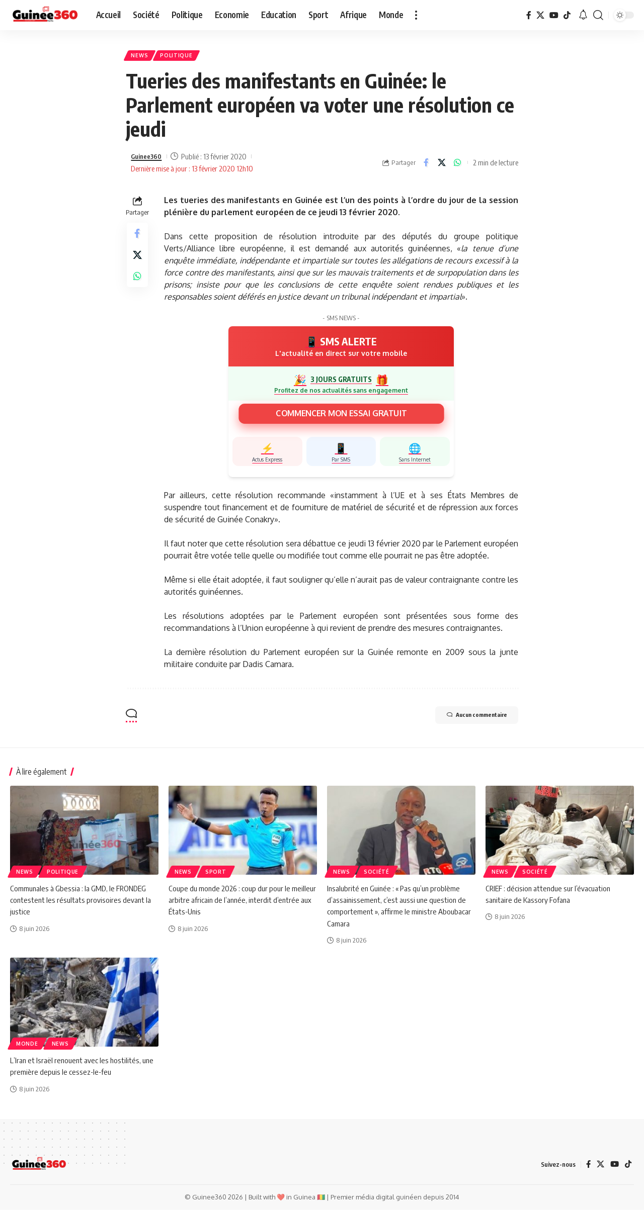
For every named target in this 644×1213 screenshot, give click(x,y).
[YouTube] (554, 15)
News (142, 57)
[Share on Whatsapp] (457, 166)
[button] (416, 15)
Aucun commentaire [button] (465, 720)
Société (376, 875)
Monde (27, 1047)
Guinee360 (149, 159)
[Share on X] (442, 166)
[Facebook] (529, 15)
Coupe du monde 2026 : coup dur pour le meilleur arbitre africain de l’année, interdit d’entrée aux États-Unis (234, 903)
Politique (183, 57)
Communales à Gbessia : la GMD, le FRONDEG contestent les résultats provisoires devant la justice (81, 903)
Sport (215, 875)
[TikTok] (567, 15)
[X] (540, 15)
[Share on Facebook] (426, 166)
